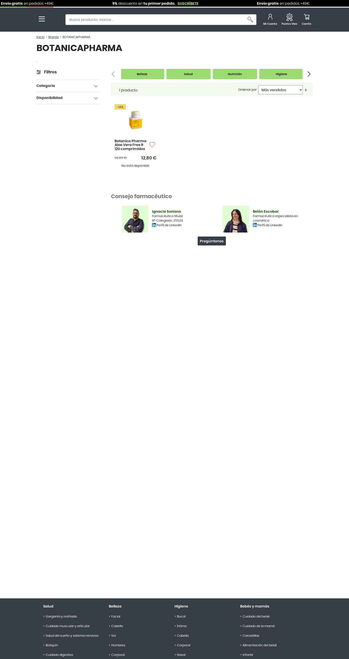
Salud (48, 606)
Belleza (115, 606)
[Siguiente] (309, 74)
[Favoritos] (289, 20)
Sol (113, 635)
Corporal (118, 655)
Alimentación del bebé (260, 645)
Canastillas (251, 635)
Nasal (181, 655)
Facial (115, 616)
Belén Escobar (266, 211)
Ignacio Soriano (166, 211)
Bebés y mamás (254, 606)
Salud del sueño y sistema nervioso (72, 635)
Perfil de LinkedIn (169, 225)
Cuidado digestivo (59, 655)
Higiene (181, 606)
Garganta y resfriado (61, 616)
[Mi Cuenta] (270, 20)
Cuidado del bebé (256, 616)
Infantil (248, 655)
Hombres (118, 645)
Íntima (182, 626)
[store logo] (54, 20)
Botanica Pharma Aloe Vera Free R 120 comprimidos (130, 145)
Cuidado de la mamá (259, 626)
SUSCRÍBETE (194, 3)
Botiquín (52, 645)
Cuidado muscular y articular (68, 626)
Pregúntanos (212, 241)
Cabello (117, 626)
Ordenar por (247, 89)
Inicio (41, 37)
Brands (53, 37)
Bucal (181, 616)
